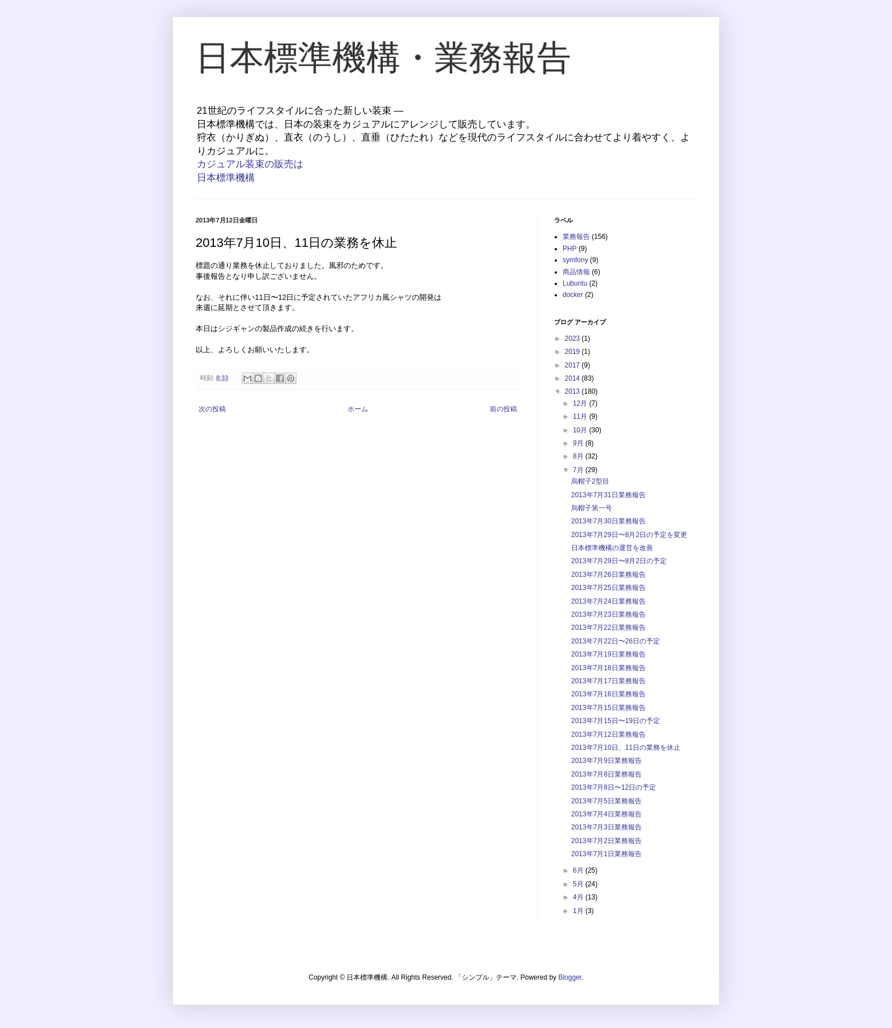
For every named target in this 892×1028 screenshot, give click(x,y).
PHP (570, 249)
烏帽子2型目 (590, 481)
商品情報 (576, 272)
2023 (573, 338)
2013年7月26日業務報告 (608, 575)
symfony (575, 260)
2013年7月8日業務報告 (606, 774)
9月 (579, 443)
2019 (573, 352)
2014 (573, 378)
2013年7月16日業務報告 (608, 694)
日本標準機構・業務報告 (383, 58)
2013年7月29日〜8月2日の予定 (619, 561)
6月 (579, 870)
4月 (579, 897)
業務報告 (576, 237)
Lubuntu (575, 283)
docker (573, 295)
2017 (573, 365)
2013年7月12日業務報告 (608, 734)
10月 (581, 430)
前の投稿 (503, 409)
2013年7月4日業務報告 (606, 814)
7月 (579, 470)
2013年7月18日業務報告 (608, 668)
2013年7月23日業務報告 (608, 614)
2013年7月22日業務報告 (608, 627)
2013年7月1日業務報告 (606, 854)
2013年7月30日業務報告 (608, 521)
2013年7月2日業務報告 (606, 841)
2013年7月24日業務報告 (608, 601)
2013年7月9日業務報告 (606, 761)
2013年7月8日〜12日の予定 (613, 787)
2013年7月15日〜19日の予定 (615, 721)
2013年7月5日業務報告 (606, 801)
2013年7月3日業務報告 (606, 827)
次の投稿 (212, 409)
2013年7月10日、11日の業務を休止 (625, 748)
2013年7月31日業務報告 (608, 495)
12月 (581, 403)
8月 (579, 456)
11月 (581, 416)
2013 (573, 391)
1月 (579, 911)
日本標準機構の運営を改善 (612, 548)
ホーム (358, 409)
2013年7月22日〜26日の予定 (615, 641)
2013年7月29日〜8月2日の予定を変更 (629, 535)
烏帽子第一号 (591, 508)
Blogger (569, 977)
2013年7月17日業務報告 (608, 681)
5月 (579, 884)
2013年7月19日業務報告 (608, 654)
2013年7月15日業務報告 (608, 708)
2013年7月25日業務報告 (608, 588)
